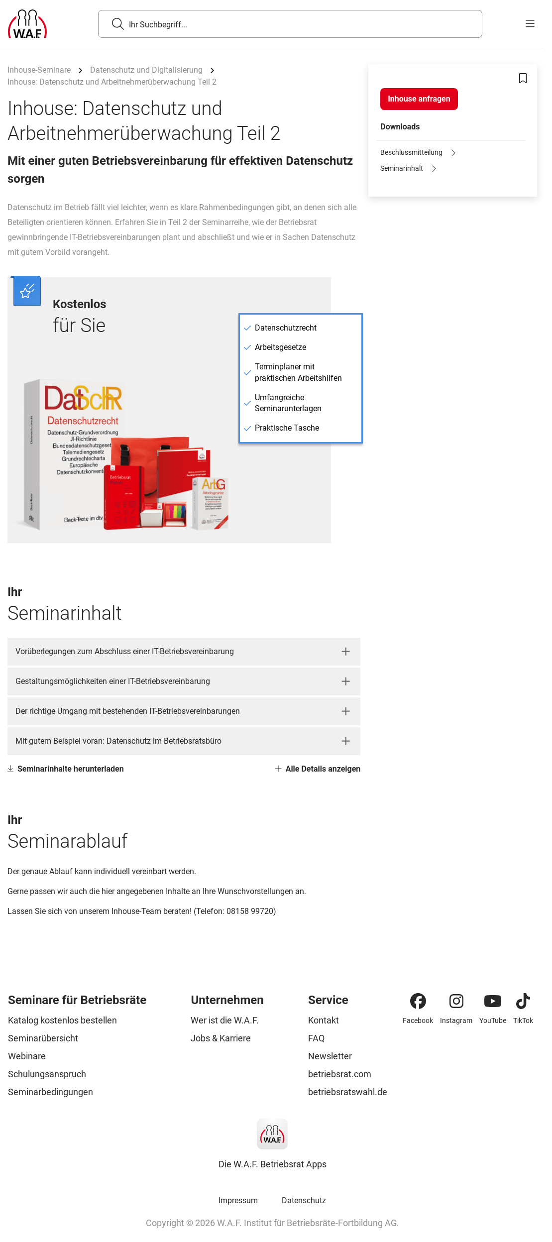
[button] (183, 652)
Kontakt (323, 1020)
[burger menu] (530, 24)
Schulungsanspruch (47, 1074)
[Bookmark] (523, 78)
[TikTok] (523, 1001)
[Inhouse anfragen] (418, 99)
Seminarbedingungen (50, 1092)
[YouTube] (493, 1001)
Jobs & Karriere (221, 1038)
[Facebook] (418, 1001)
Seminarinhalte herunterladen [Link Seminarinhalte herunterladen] (65, 769)
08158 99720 (249, 911)
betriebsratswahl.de (347, 1092)
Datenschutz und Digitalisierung (146, 70)
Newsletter (330, 1056)
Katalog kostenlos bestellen (62, 1020)
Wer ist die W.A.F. (225, 1020)
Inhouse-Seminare (39, 70)
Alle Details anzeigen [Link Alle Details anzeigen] (318, 769)
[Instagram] (456, 1001)
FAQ (316, 1038)
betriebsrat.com (339, 1074)
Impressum (238, 1200)
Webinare (27, 1056)
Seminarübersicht (43, 1038)
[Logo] (27, 24)
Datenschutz (304, 1200)
